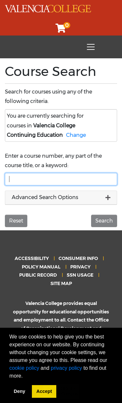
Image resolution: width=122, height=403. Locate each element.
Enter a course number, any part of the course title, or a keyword (53, 160)
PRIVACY (80, 267)
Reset (16, 221)
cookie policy (24, 368)
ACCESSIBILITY (32, 258)
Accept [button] (44, 391)
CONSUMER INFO (78, 258)
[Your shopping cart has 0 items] (61, 30)
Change (76, 135)
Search (104, 221)
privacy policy (66, 368)
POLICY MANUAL (41, 267)
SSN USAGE (80, 275)
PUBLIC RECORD (38, 275)
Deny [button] (19, 391)
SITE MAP (61, 283)
